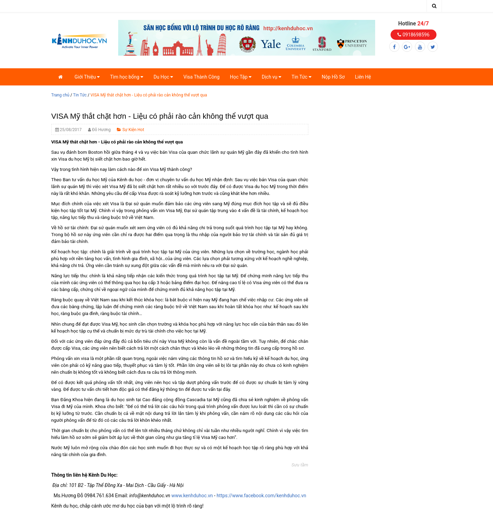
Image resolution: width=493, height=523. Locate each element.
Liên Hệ (363, 77)
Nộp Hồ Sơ (333, 77)
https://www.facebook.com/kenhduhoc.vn (261, 495)
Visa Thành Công (201, 77)
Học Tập (240, 77)
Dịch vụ (271, 77)
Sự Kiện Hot (130, 129)
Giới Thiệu (87, 77)
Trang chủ (60, 95)
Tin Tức (301, 77)
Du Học (163, 77)
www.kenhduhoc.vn (192, 495)
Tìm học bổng (126, 77)
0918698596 (413, 34)
